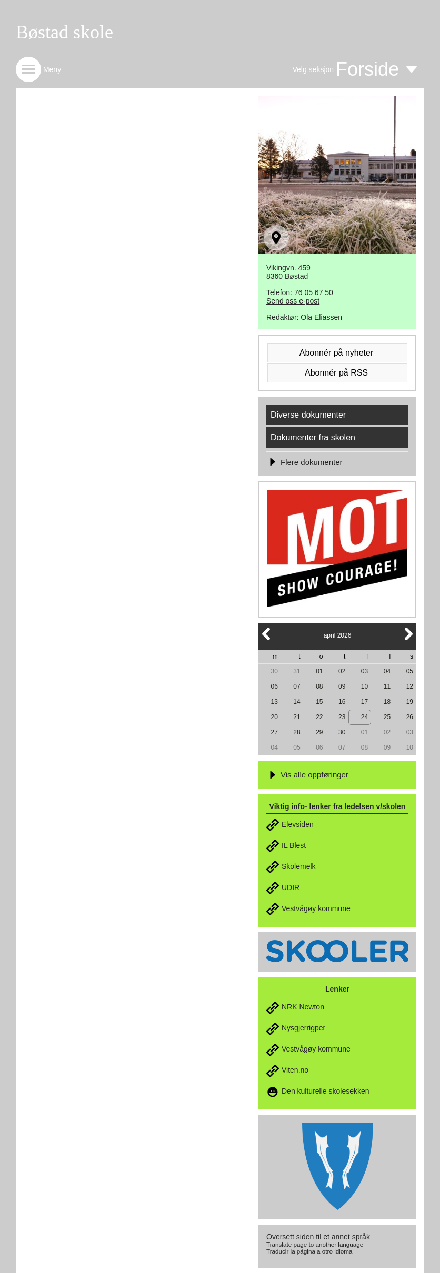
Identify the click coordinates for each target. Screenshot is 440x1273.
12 (409, 686)
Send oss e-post (292, 301)
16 (341, 701)
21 (296, 717)
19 (409, 701)
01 (319, 671)
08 (319, 686)
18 (387, 701)
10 (364, 686)
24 (364, 717)
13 (274, 701)
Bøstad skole (64, 32)
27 (274, 732)
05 (409, 671)
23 (341, 717)
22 (319, 717)
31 (296, 671)
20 (274, 717)
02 (341, 671)
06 (274, 686)
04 (387, 671)
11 (387, 686)
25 (387, 717)
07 (296, 686)
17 (364, 701)
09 (341, 686)
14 (296, 701)
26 (409, 717)
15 (319, 701)
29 (319, 732)
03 (364, 671)
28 (296, 732)
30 (274, 671)
